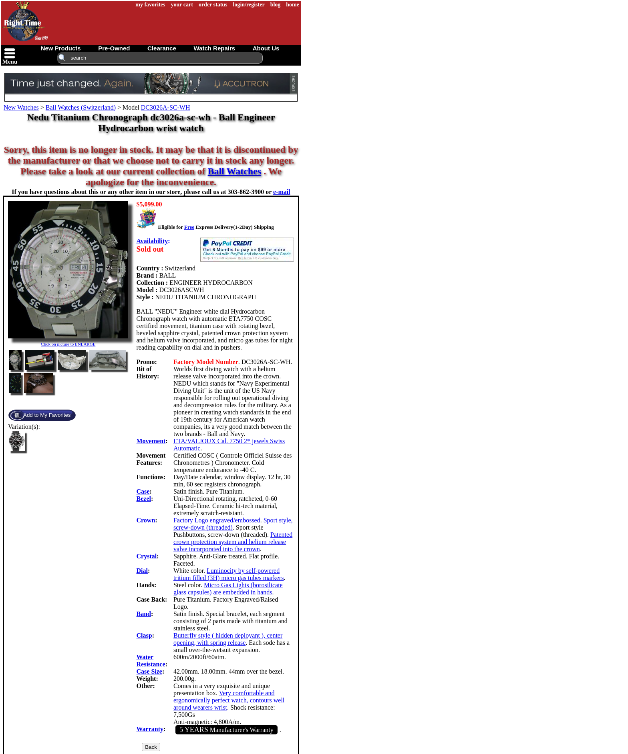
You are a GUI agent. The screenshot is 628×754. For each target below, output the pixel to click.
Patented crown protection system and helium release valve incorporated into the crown (232, 541)
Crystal (147, 556)
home (292, 5)
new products (61, 48)
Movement (151, 441)
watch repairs (214, 48)
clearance (161, 48)
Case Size (149, 671)
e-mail (281, 191)
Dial (142, 570)
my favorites (150, 5)
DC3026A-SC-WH (165, 107)
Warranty (150, 729)
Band (144, 613)
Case (143, 491)
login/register (249, 5)
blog (275, 5)
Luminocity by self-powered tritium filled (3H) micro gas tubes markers (228, 574)
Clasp (144, 635)
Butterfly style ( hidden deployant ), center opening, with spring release (227, 639)
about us (266, 48)
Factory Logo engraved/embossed (216, 520)
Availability (152, 241)
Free (189, 227)
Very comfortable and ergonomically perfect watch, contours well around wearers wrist (228, 700)
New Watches (21, 107)
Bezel (144, 498)
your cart (182, 5)
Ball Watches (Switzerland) (81, 107)
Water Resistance (151, 661)
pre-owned (114, 48)
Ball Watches (235, 171)
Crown (146, 520)
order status (213, 5)
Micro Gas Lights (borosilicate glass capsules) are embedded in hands (228, 589)
